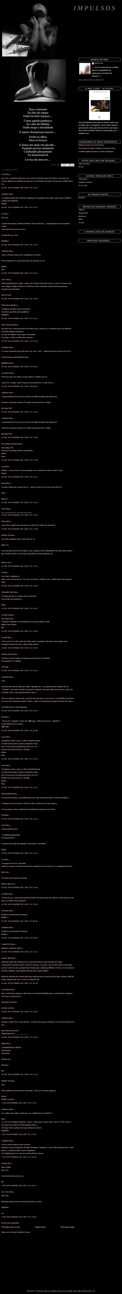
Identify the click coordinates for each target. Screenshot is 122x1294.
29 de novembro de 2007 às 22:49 (19, 904)
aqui (114, 130)
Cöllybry (4, 1018)
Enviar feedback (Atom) (20, 1232)
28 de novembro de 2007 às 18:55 (19, 273)
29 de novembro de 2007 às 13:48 (19, 460)
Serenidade (5, 989)
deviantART (83, 213)
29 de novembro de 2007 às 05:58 (19, 341)
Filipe (3, 1043)
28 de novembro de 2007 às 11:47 (19, 207)
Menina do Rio (7, 654)
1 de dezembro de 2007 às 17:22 (18, 1103)
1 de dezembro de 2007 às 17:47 (18, 1134)
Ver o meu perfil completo (91, 80)
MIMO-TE (5, 535)
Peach (3, 483)
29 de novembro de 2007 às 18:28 (19, 586)
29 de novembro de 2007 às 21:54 (19, 853)
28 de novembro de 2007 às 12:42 (19, 245)
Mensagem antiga (67, 1227)
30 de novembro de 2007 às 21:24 (19, 1074)
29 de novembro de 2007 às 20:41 (19, 711)
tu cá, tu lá (83, 185)
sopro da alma (84, 164)
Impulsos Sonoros (85, 182)
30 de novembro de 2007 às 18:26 (19, 983)
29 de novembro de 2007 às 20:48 (19, 730)
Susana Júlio (6, 958)
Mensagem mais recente (10, 1227)
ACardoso (5, 373)
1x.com (81, 222)
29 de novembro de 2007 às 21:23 (19, 759)
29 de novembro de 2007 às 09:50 (19, 386)
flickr (81, 219)
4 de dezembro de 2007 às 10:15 (18, 1185)
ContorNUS (6, 944)
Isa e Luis (5, 1192)
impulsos (99, 63)
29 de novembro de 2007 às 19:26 (19, 648)
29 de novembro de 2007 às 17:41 (19, 566)
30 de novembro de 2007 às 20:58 (19, 1037)
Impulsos (94, 8)
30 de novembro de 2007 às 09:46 (19, 921)
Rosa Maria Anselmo (9, 444)
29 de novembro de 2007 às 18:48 (19, 631)
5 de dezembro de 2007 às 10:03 (18, 1217)
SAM (3, 825)
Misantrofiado (6, 794)
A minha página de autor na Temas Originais (96, 151)
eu (2, 572)
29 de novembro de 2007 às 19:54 (19, 670)
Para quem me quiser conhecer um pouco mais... (97, 148)
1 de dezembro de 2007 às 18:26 (18, 1157)
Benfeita (82, 197)
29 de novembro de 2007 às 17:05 (19, 502)
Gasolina (4, 894)
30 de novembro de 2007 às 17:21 (19, 952)
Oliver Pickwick (7, 325)
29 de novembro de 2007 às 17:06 (19, 529)
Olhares (82, 210)
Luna (3, 737)
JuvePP (4, 637)
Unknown (5, 1109)
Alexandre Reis (7, 592)
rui (2, 214)
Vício (3, 174)
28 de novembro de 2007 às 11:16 (19, 188)
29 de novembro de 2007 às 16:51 (19, 477)
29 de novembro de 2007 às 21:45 (19, 819)
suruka (4, 1163)
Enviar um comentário (10, 1223)
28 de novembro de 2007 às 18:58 (19, 299)
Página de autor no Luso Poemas (91, 145)
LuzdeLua (5, 615)
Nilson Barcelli (7, 305)
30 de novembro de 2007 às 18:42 (19, 1012)
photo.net (82, 216)
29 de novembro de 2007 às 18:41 (19, 608)
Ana (3, 466)
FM (2, 717)
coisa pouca (83, 179)
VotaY (3, 279)
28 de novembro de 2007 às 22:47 (19, 318)
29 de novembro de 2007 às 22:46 (19, 887)
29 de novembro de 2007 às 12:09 (19, 412)
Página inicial (40, 1227)
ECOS (81, 167)
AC (2, 859)
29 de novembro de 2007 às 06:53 (19, 367)
